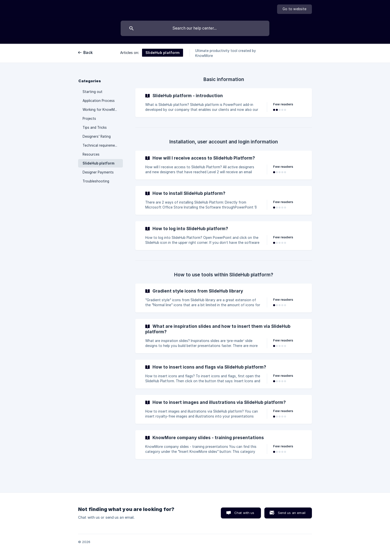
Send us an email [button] (291, 513)
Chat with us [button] (244, 513)
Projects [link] (89, 119)
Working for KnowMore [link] (101, 110)
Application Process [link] (99, 101)
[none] (294, 9)
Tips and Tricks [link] (95, 127)
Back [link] (88, 52)
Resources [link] (91, 154)
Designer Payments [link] (98, 172)
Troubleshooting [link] (96, 181)
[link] (223, 102)
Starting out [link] (92, 92)
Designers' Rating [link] (97, 136)
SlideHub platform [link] (98, 163)
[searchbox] (195, 28)
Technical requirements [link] (101, 145)
